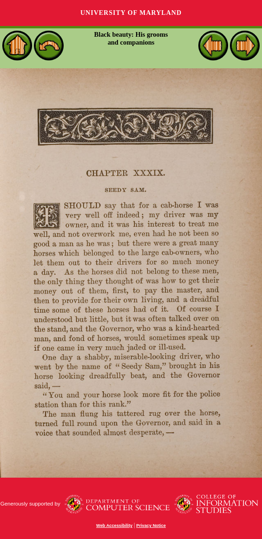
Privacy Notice (151, 525)
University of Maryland (131, 12)
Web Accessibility (114, 525)
